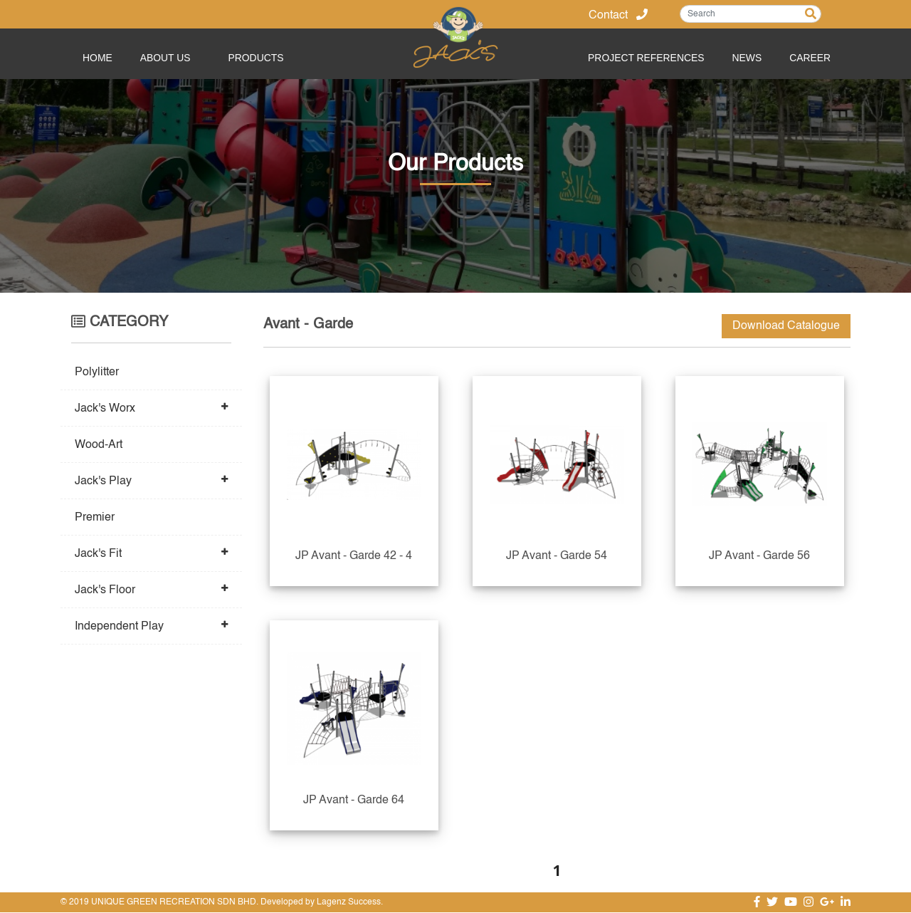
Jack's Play (103, 481)
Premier (95, 517)
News (745, 57)
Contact (618, 15)
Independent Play (119, 626)
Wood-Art (98, 445)
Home (99, 57)
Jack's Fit (98, 554)
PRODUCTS (258, 57)
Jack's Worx (105, 408)
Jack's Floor (105, 590)
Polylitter (97, 372)
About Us (168, 57)
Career (810, 57)
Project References (643, 57)
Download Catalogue (786, 326)
